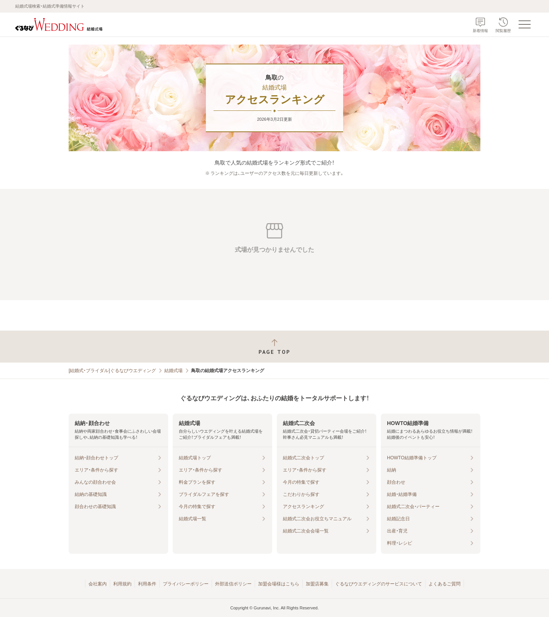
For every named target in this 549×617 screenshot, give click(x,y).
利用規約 (122, 584)
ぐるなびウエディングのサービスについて (378, 584)
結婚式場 (173, 370)
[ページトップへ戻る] (274, 347)
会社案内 (97, 584)
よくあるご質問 (445, 584)
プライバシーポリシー (186, 584)
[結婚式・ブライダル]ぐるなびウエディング (112, 370)
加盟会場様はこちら (278, 584)
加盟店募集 (317, 584)
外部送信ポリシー (233, 584)
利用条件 (147, 584)
